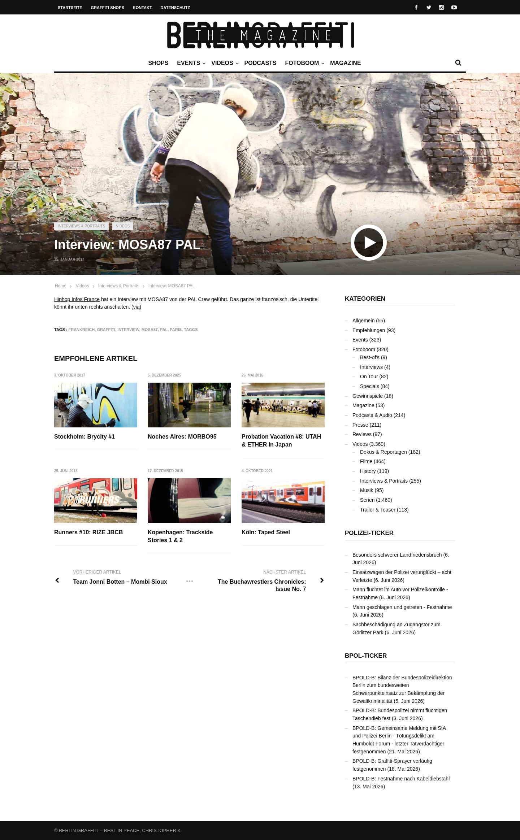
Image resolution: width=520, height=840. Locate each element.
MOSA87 (150, 329)
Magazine (345, 63)
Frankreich (82, 329)
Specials (369, 386)
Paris (176, 329)
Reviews (362, 434)
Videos (224, 63)
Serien (367, 500)
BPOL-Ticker (366, 655)
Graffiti (106, 329)
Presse (360, 425)
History (368, 471)
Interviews (371, 367)
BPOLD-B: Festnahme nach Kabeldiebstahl (401, 779)
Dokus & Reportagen (383, 452)
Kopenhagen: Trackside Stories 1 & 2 (180, 536)
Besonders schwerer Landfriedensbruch (397, 555)
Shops (158, 63)
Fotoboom (303, 63)
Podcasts (260, 63)
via (136, 307)
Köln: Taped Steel (266, 532)
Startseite (70, 7)
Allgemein (363, 320)
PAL (164, 329)
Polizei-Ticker (369, 533)
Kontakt (142, 7)
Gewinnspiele (367, 396)
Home (60, 285)
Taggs (191, 329)
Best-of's (370, 357)
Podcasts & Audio (372, 415)
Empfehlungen (368, 330)
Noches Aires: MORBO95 (182, 437)
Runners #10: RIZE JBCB (88, 532)
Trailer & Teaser (377, 510)
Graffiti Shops (107, 7)
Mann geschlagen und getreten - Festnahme (402, 607)
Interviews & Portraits (81, 226)
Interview (128, 329)
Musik (366, 490)
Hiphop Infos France (77, 299)
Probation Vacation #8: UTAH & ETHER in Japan (281, 441)
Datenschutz (175, 7)
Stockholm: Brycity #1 (84, 437)
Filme (366, 461)
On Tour (369, 376)
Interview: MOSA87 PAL (171, 285)
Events (190, 63)
